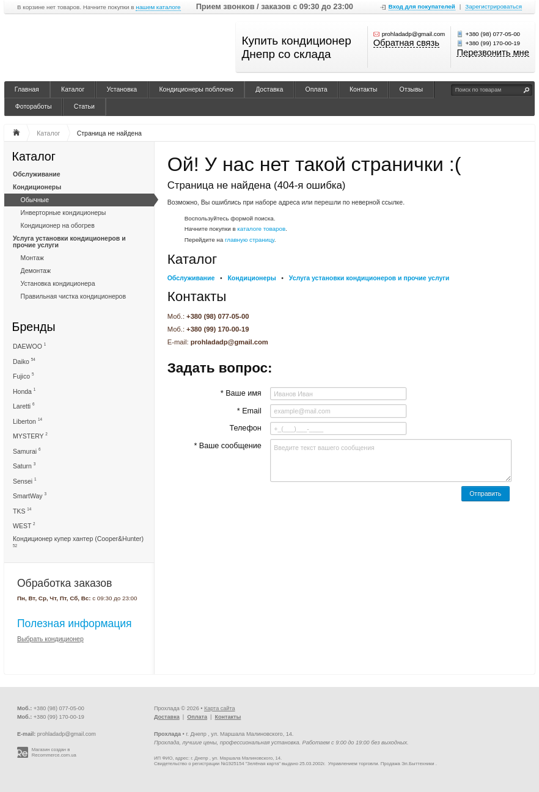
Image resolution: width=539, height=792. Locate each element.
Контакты (363, 89)
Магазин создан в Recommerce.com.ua (54, 752)
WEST (24, 525)
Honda (24, 391)
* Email (249, 411)
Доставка (269, 89)
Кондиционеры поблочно (196, 89)
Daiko (24, 361)
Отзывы (411, 89)
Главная (27, 89)
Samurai (27, 451)
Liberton (27, 421)
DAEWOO (29, 346)
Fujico (23, 376)
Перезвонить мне (493, 53)
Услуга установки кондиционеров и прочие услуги (69, 241)
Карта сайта (219, 708)
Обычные (35, 199)
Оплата (317, 89)
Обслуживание (37, 174)
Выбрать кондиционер (50, 639)
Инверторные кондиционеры (63, 212)
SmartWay (29, 496)
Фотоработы (33, 106)
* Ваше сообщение (227, 445)
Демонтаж (36, 270)
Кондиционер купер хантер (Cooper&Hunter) (78, 541)
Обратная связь (406, 43)
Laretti (24, 406)
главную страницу (249, 239)
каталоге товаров (261, 228)
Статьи (84, 106)
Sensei (25, 481)
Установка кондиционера (58, 283)
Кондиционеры (37, 187)
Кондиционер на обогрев (58, 225)
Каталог (72, 89)
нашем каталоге (158, 7)
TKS (22, 511)
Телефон (245, 428)
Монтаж (32, 257)
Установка (122, 89)
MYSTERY (30, 436)
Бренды (34, 326)
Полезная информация (74, 623)
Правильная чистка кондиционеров (73, 296)
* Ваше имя (241, 393)
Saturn (24, 466)
